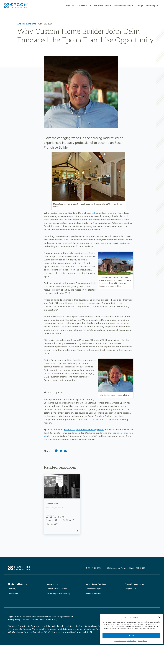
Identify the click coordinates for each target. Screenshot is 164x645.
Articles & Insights (26, 24)
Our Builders (13, 593)
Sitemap (26, 619)
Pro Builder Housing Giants (90, 429)
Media (35, 619)
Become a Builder (93, 593)
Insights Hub (130, 588)
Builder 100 (69, 429)
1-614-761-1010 (94, 568)
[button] (159, 617)
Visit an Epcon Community (58, 593)
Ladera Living (93, 213)
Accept (131, 635)
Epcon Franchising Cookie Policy (126, 641)
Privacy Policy (142, 641)
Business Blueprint (94, 588)
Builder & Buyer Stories (57, 588)
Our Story (12, 588)
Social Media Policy (48, 619)
